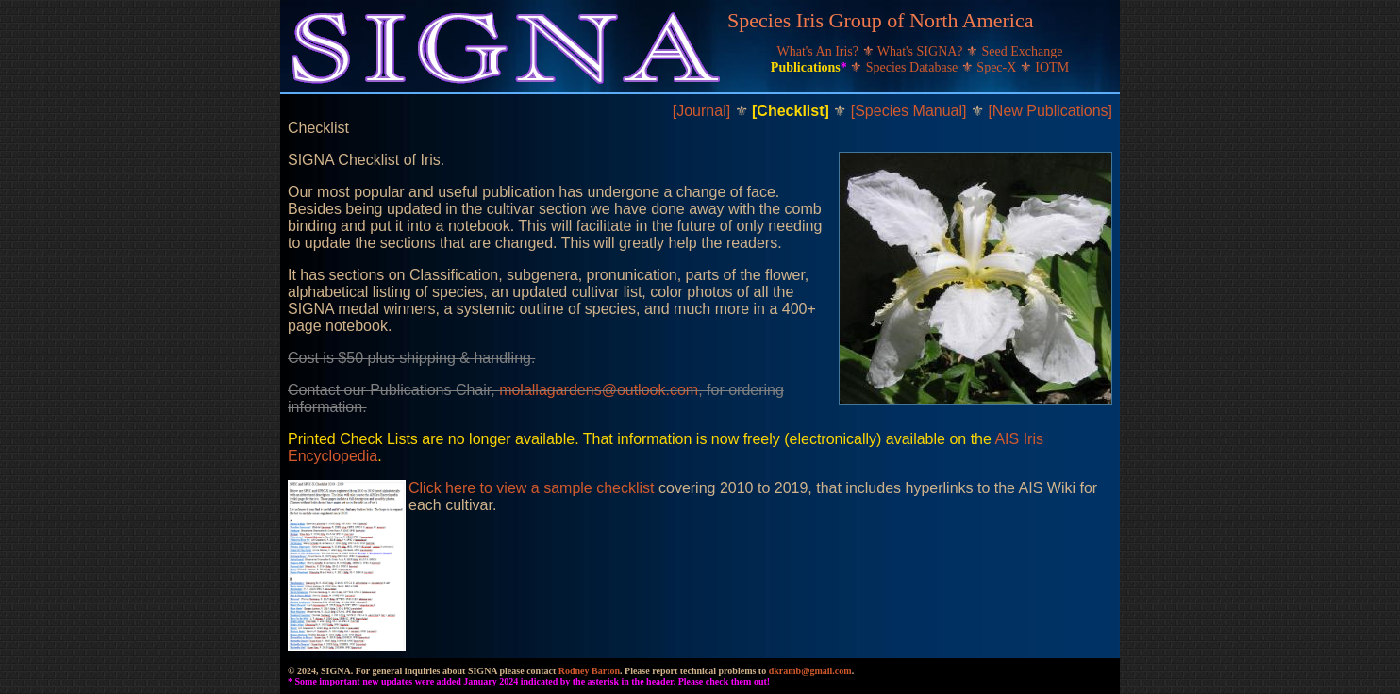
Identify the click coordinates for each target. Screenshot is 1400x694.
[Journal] (704, 111)
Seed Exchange (1022, 51)
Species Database (913, 67)
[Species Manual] (911, 111)
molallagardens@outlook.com (598, 390)
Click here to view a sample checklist (531, 488)
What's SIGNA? (921, 51)
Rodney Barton (589, 671)
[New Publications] (1050, 111)
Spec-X (998, 67)
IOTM (1052, 67)
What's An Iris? (819, 51)
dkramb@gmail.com (810, 671)
